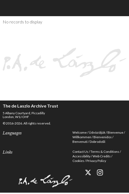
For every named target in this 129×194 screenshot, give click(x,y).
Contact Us (80, 152)
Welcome (79, 132)
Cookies (78, 161)
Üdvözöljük (97, 132)
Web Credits (102, 156)
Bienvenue (115, 132)
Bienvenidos (102, 137)
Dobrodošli (97, 142)
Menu (121, 8)
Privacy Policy (96, 161)
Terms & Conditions (104, 152)
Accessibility (81, 156)
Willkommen (81, 137)
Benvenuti (80, 142)
